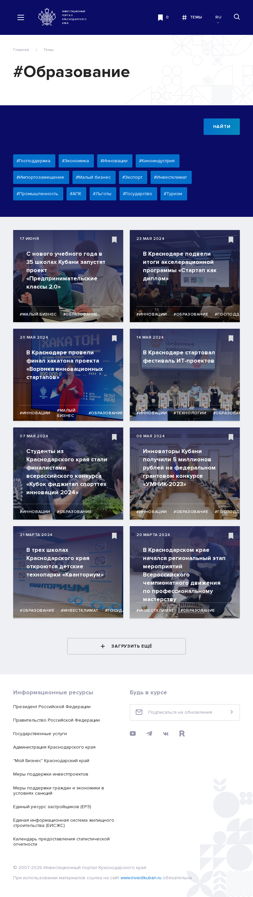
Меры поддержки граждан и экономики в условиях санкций (58, 790)
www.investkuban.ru (141, 878)
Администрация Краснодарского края (54, 747)
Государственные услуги (40, 733)
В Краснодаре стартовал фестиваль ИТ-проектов (179, 356)
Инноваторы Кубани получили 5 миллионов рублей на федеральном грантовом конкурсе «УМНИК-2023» (179, 468)
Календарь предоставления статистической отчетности (61, 841)
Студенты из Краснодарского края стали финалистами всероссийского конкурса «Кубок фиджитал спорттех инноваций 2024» (66, 472)
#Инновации (151, 314)
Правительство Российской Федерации (56, 720)
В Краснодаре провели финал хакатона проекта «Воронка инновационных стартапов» (64, 365)
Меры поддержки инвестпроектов (50, 774)
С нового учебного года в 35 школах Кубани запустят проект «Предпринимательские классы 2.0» (65, 270)
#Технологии (190, 413)
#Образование (80, 314)
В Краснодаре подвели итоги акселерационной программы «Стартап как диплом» (180, 266)
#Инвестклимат (79, 610)
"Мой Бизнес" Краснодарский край (51, 760)
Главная (21, 49)
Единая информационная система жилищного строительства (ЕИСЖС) (63, 822)
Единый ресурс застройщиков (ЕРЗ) (52, 806)
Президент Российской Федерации (52, 706)
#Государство (122, 610)
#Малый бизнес (38, 314)
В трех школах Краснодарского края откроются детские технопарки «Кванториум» (64, 562)
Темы (48, 49)
